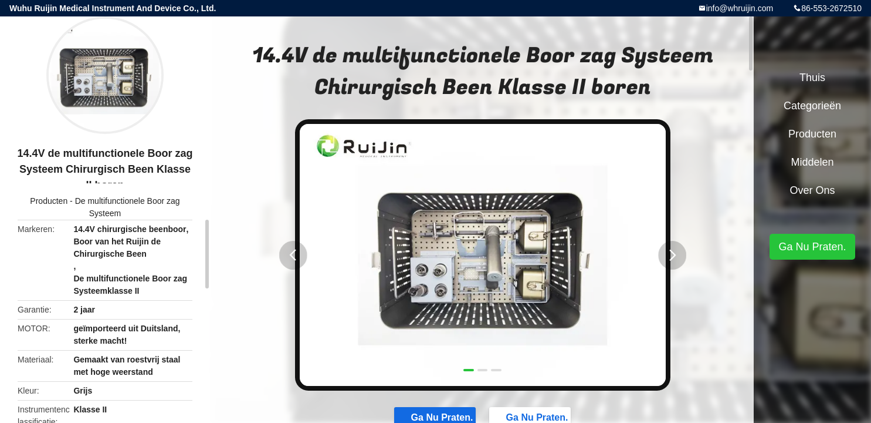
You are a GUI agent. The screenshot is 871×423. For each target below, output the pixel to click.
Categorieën (812, 106)
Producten (48, 201)
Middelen (812, 162)
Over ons (812, 190)
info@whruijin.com (740, 8)
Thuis (812, 77)
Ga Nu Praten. (812, 247)
